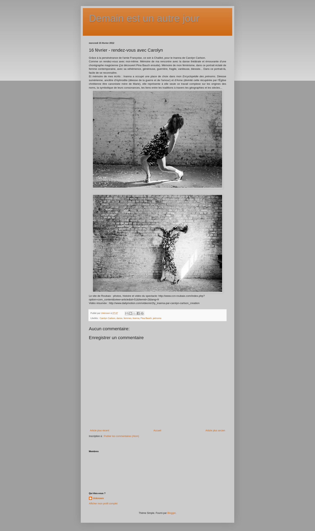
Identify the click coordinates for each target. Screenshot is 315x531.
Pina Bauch (146, 318)
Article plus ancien (215, 430)
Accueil (157, 430)
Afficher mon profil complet (103, 503)
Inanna (136, 318)
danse (119, 318)
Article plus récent (99, 430)
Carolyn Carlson (107, 318)
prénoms (157, 318)
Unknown (98, 498)
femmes (127, 318)
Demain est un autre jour (144, 18)
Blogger (171, 513)
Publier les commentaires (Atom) (121, 436)
